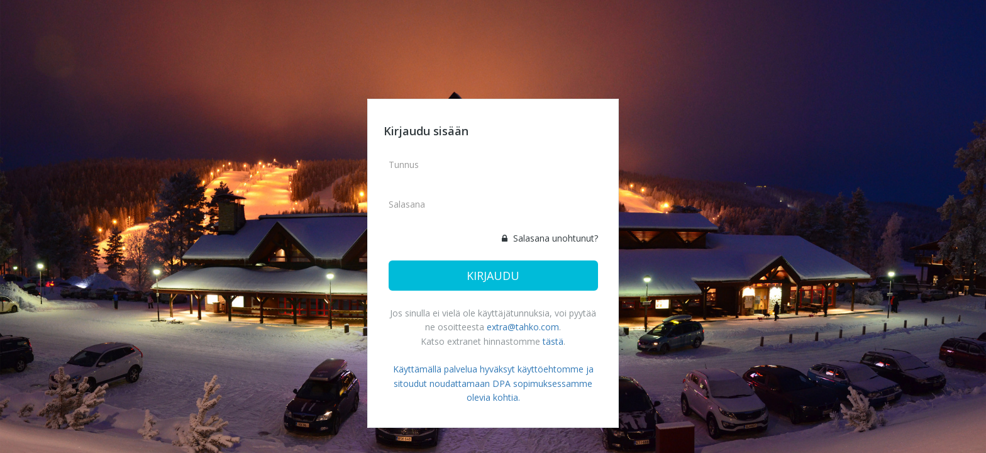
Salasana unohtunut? (550, 238)
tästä (553, 341)
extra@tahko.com (523, 327)
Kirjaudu (493, 275)
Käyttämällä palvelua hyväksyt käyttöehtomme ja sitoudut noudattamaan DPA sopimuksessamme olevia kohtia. (493, 383)
